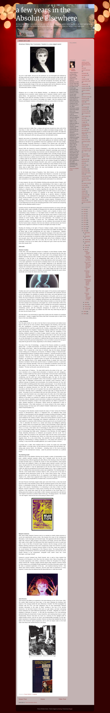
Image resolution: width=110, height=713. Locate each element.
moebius (84, 146)
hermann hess (85, 111)
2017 (84, 215)
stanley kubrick (85, 176)
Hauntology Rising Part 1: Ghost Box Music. (87, 258)
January (87, 308)
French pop (84, 98)
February (87, 306)
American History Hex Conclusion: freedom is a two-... (87, 296)
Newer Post (23, 699)
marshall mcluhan (86, 141)
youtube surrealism (86, 202)
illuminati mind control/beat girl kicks (85, 125)
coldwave (84, 84)
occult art (84, 154)
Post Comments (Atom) (31, 702)
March (86, 304)
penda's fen (84, 159)
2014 (84, 222)
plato (83, 163)
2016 (84, 218)
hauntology (84, 107)
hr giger (84, 122)
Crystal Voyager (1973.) (87, 253)
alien (83, 68)
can (83, 77)
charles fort (84, 79)
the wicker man (85, 183)
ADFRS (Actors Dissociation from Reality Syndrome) (86, 63)
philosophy (84, 161)
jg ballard (84, 135)
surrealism (84, 178)
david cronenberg (86, 93)
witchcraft (84, 200)
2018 (84, 213)
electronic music (86, 96)
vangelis (84, 191)
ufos (83, 189)
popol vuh (84, 165)
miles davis (84, 144)
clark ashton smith (86, 81)
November (87, 236)
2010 (84, 230)
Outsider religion (86, 156)
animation (84, 73)
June (86, 247)
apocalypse (84, 75)
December (87, 232)
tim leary (84, 185)
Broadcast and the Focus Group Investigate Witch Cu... (87, 274)
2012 (84, 226)
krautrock (84, 137)
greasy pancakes (86, 103)
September (87, 241)
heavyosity (84, 109)
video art (84, 193)
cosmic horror (85, 86)
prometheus (85, 169)
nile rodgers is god (86, 150)
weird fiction (85, 194)
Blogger (70, 709)
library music (85, 139)
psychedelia (85, 171)
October (87, 239)
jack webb (84, 130)
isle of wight (85, 128)
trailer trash (84, 187)
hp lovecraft (84, 120)
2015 (84, 220)
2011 (84, 228)
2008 (84, 313)
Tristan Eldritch (73, 69)
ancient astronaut (86, 70)
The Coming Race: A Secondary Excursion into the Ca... (87, 265)
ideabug (60, 709)
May (86, 249)
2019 (84, 211)
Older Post (62, 699)
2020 (84, 209)
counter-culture (85, 88)
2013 (84, 224)
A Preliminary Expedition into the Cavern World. (87, 282)
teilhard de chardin (86, 180)
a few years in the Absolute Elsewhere (46, 14)
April (86, 302)
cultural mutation (86, 90)
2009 (84, 311)
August (87, 245)
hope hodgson (85, 116)
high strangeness (86, 113)
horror (83, 118)
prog (83, 167)
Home (43, 699)
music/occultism (86, 148)
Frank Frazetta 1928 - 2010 (87, 289)
